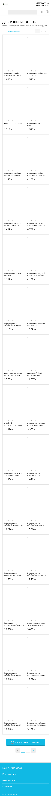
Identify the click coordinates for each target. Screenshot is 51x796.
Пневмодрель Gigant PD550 (35, 124)
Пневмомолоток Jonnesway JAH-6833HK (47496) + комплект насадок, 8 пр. (36, 674)
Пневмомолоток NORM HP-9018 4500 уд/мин (36, 424)
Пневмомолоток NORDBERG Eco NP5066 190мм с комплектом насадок (35, 474)
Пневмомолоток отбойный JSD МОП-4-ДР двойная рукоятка (36, 524)
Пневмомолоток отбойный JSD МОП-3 (12, 324)
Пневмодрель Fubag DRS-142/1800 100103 (36, 174)
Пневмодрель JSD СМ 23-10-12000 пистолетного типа (36, 324)
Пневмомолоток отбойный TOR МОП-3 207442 (13, 524)
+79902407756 (42, 3)
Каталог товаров (1, 12)
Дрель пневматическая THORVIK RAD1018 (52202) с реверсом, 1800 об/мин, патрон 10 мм (36, 624)
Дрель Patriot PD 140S (12, 123)
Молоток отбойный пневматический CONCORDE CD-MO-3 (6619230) (36, 374)
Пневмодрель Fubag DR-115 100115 (37, 74)
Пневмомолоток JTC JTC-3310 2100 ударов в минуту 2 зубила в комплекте (36, 224)
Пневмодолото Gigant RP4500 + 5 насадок (12, 174)
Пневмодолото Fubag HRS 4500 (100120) (12, 224)
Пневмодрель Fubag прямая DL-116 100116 (13, 74)
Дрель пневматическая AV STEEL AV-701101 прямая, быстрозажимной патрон (13, 374)
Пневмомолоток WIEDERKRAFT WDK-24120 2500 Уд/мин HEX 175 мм (13, 574)
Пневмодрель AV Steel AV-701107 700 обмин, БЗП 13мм (36, 274)
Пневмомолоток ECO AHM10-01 (12, 274)
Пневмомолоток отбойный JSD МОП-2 (12, 674)
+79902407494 (42, 5)
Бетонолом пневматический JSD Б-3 (14, 624)
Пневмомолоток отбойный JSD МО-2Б (12, 724)
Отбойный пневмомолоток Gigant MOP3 (13, 424)
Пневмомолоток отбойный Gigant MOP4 (36, 574)
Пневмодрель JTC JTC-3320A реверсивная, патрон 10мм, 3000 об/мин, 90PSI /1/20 (13, 474)
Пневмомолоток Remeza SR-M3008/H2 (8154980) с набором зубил (37, 724)
